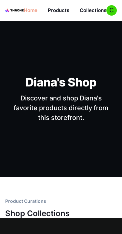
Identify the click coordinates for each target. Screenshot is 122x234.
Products (58, 10)
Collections (93, 10)
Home (30, 10)
